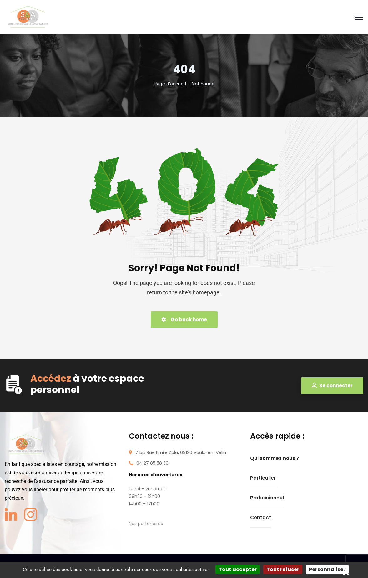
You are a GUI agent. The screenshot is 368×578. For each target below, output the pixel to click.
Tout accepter (238, 569)
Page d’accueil (170, 84)
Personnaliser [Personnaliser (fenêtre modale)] (327, 569)
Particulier (263, 478)
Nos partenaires (146, 523)
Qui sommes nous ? (274, 458)
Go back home (184, 319)
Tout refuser (282, 569)
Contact (260, 517)
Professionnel (267, 497)
